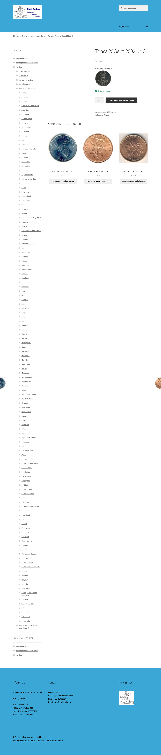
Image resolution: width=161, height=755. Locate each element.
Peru (23, 446)
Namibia (24, 386)
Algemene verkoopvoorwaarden (27, 692)
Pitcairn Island (27, 450)
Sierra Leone (26, 476)
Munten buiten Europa (38, 36)
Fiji (22, 248)
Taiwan (24, 524)
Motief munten (24, 84)
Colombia (25, 192)
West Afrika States (28, 604)
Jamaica (24, 299)
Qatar (23, 455)
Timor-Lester (26, 541)
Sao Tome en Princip (29, 463)
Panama (24, 433)
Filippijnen (25, 252)
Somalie (24, 498)
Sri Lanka (25, 502)
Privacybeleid (19, 698)
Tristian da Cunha (28, 554)
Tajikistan (25, 528)
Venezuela (25, 588)
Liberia (24, 334)
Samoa (24, 459)
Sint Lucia (25, 485)
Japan (23, 304)
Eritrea (24, 235)
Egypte (24, 226)
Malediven (25, 356)
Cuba (23, 205)
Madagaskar (26, 343)
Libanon (24, 330)
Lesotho (24, 325)
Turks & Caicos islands (30, 567)
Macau (24, 338)
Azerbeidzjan (26, 119)
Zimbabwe (25, 617)
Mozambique (26, 377)
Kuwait (24, 317)
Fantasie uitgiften (26, 80)
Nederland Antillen (28, 394)
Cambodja (25, 166)
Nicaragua (25, 407)
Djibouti (24, 213)
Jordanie (24, 308)
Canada (24, 170)
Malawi (24, 347)
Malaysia (25, 351)
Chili (23, 183)
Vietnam (24, 599)
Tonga (50, 36)
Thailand (25, 537)
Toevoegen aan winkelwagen (121, 100)
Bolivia (24, 140)
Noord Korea (26, 412)
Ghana (24, 261)
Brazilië (24, 144)
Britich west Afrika (28, 149)
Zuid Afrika (25, 621)
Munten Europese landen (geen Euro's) (28, 626)
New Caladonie (27, 399)
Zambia (24, 612)
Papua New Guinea (28, 437)
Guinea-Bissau (27, 269)
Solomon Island (27, 493)
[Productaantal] (99, 100)
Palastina (25, 425)
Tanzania (25, 532)
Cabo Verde (25, 162)
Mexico (24, 368)
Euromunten (23, 75)
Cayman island (27, 174)
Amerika (24, 97)
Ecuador (24, 222)
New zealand (26, 403)
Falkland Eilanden (28, 243)
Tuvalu (24, 571)
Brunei (24, 153)
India (23, 282)
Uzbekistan (26, 584)
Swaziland (25, 515)
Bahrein (24, 123)
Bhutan (24, 136)
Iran (23, 291)
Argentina (25, 110)
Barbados (25, 131)
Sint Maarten (26, 489)
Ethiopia (24, 239)
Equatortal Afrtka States (31, 231)
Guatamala (26, 265)
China (23, 187)
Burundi (24, 157)
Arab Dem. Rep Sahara (30, 106)
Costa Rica (25, 200)
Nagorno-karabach (28, 381)
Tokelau (24, 545)
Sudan (24, 511)
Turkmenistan (27, 562)
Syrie (23, 519)
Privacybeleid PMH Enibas (24, 740)
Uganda (24, 575)
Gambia (24, 256)
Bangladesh (26, 127)
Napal (23, 390)
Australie (25, 114)
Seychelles (25, 472)
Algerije (24, 93)
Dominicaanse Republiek (31, 218)
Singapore (25, 480)
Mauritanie (25, 364)
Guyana (24, 274)
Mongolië (25, 373)
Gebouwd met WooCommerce (50, 740)
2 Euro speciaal (25, 71)
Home (18, 36)
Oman (23, 416)
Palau (23, 429)
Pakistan (24, 420)
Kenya (23, 312)
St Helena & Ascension (30, 506)
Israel (23, 295)
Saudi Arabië (26, 468)
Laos (23, 321)
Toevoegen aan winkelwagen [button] (63, 181)
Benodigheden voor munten (27, 62)
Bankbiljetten (21, 58)
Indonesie (25, 287)
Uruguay (24, 580)
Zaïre (23, 608)
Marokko (24, 360)
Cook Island (26, 196)
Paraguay (25, 442)
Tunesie (24, 558)
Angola (24, 101)
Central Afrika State (29, 179)
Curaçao (24, 209)
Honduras (25, 278)
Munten (25, 36)
